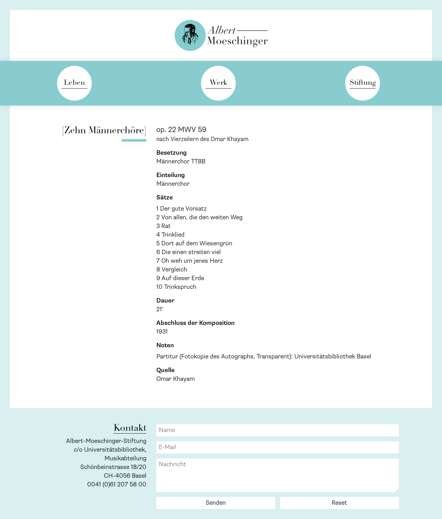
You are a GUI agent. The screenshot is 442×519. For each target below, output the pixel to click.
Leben (74, 83)
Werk (218, 83)
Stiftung (363, 83)
